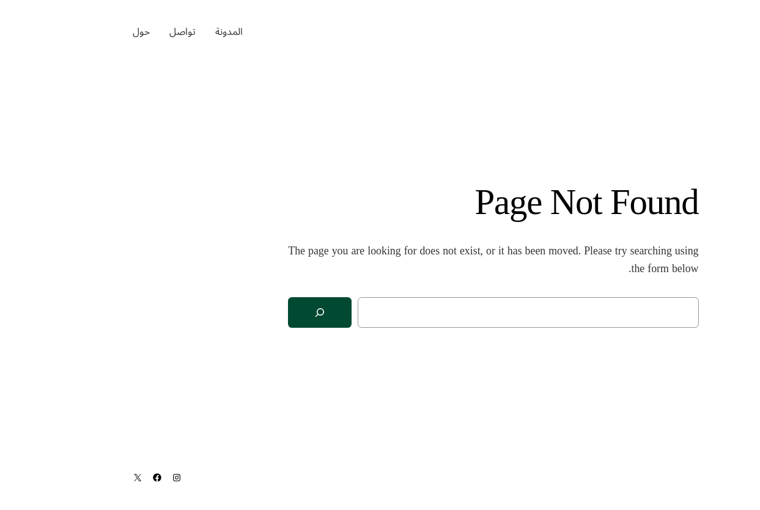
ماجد (718, 31)
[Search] (206, 312)
